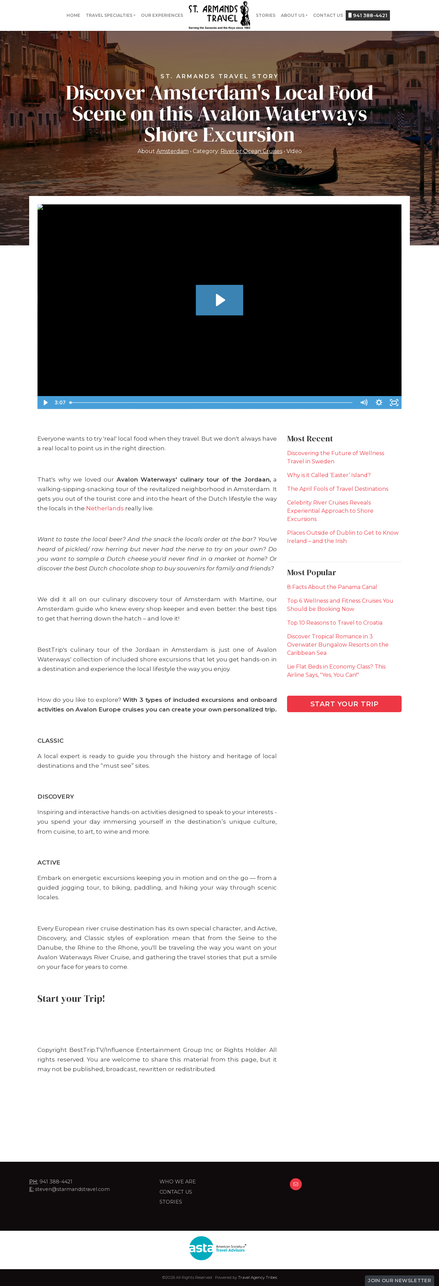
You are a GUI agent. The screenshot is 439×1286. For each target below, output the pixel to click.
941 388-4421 (367, 15)
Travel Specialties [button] (109, 15)
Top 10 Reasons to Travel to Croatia (334, 622)
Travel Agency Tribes (257, 1277)
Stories (265, 15)
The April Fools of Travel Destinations (337, 489)
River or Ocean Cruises (251, 151)
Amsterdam (172, 151)
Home (73, 15)
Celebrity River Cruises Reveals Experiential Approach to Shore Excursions (330, 510)
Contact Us (328, 15)
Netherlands (105, 508)
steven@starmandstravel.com (72, 1189)
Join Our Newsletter (399, 1280)
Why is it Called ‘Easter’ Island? (329, 475)
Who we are (177, 1182)
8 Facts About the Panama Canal (332, 587)
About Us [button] (293, 15)
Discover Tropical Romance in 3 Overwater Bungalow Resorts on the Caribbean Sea (338, 644)
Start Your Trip (344, 704)
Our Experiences (162, 15)
